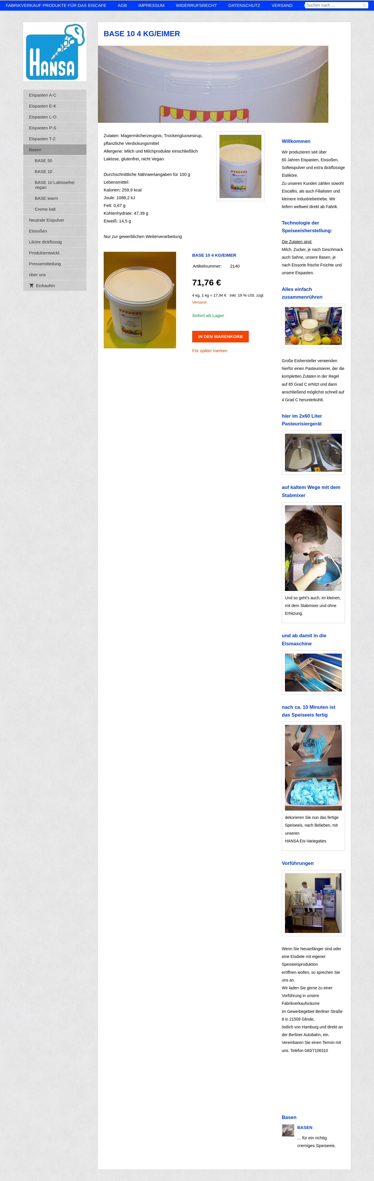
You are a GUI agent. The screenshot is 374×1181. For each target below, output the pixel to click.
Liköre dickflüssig (45, 241)
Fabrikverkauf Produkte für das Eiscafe (56, 5)
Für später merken (210, 350)
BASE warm (46, 198)
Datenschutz (244, 5)
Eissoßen (38, 230)
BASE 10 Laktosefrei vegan (54, 185)
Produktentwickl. (44, 252)
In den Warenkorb (220, 336)
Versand (282, 5)
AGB (122, 5)
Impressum (151, 5)
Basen (35, 149)
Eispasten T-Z (42, 138)
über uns (37, 274)
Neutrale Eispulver (46, 220)
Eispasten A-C (42, 95)
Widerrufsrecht (196, 5)
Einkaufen (42, 285)
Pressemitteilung (45, 263)
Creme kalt (45, 209)
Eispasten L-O (42, 116)
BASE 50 (43, 160)
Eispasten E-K (42, 105)
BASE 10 (43, 171)
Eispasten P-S (42, 127)
